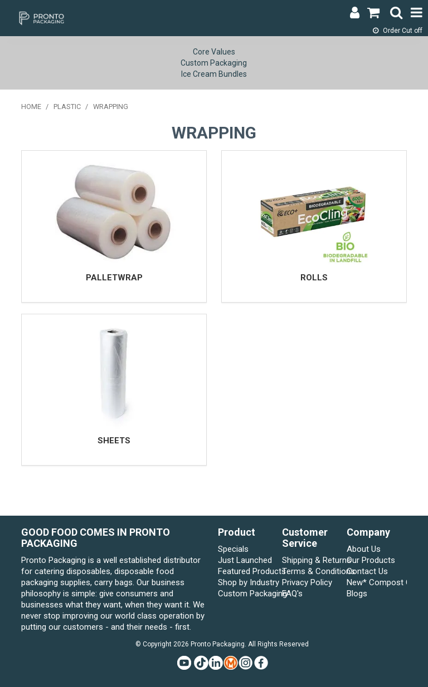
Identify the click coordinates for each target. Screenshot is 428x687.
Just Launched (245, 560)
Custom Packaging (214, 62)
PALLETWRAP (114, 278)
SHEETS (114, 441)
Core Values (214, 51)
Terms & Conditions (312, 571)
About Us (364, 549)
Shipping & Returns (312, 560)
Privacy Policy (307, 582)
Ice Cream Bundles (214, 74)
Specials (233, 549)
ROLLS (314, 278)
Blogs (357, 594)
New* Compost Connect (377, 582)
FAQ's (292, 594)
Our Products (371, 560)
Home (31, 106)
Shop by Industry (248, 582)
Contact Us (367, 571)
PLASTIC (67, 106)
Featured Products (248, 571)
